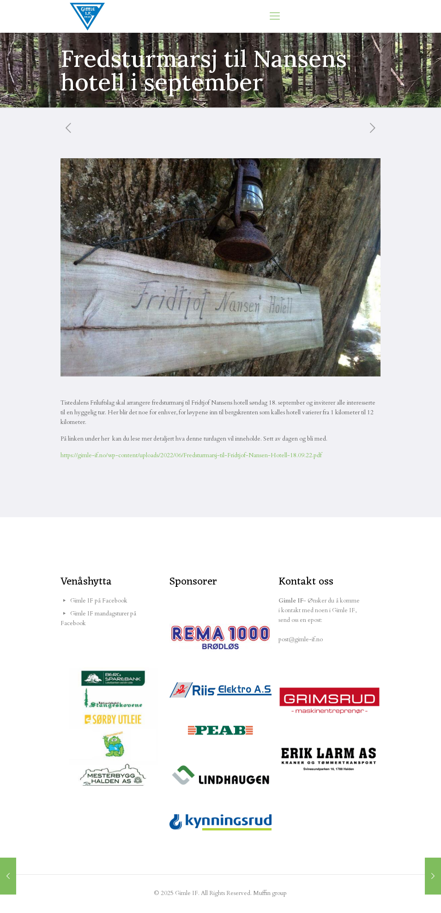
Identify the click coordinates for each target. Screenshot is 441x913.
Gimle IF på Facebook (98, 601)
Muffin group (270, 893)
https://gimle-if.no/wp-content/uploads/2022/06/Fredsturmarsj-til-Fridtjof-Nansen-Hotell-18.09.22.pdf (191, 455)
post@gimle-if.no (300, 639)
